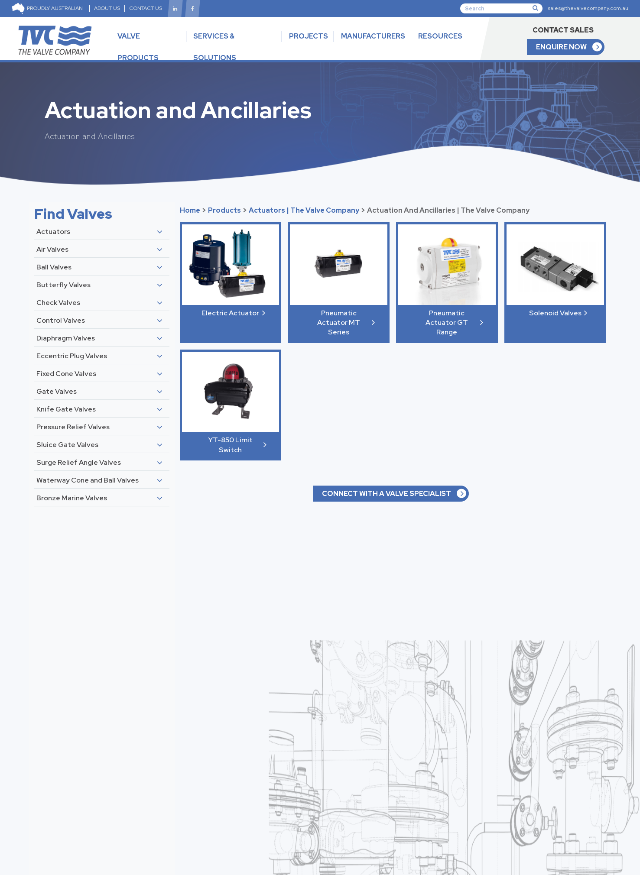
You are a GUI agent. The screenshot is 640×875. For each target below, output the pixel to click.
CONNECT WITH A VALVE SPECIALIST (386, 493)
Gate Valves (56, 391)
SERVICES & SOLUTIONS (214, 47)
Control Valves (60, 320)
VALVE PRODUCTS (148, 55)
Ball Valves (53, 267)
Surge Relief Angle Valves (78, 462)
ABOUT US (107, 8)
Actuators (53, 231)
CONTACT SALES (563, 30)
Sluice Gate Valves (67, 444)
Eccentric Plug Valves (71, 355)
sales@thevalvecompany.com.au (588, 8)
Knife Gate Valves (66, 409)
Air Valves (52, 249)
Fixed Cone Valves (66, 373)
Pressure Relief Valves (73, 426)
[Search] (501, 8)
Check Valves (58, 302)
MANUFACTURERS (373, 36)
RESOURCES (440, 44)
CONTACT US (145, 8)
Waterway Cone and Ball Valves (87, 480)
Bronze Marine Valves (71, 497)
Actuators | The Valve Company (304, 210)
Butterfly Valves (63, 284)
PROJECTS (308, 36)
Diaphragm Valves (65, 338)
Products (224, 210)
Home (190, 210)
